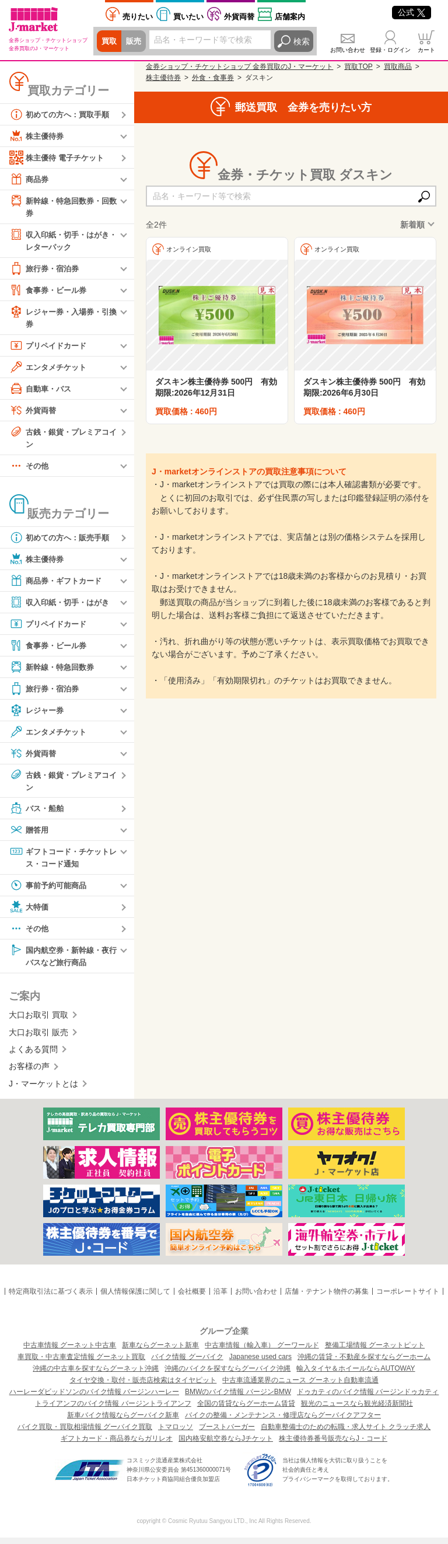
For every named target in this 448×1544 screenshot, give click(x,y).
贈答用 (29, 834)
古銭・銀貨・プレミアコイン (62, 439)
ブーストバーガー (227, 1433)
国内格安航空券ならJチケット (225, 1445)
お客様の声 (29, 1072)
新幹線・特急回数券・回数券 (62, 206)
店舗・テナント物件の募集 (327, 1298)
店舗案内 (290, 16)
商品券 (29, 179)
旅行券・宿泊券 (46, 270)
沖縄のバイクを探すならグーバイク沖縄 (227, 1375)
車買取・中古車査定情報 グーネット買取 (81, 1363)
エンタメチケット (50, 369)
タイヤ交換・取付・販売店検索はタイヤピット (142, 1386)
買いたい (188, 16)
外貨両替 (239, 16)
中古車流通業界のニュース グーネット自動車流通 (300, 1386)
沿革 (221, 1298)
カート (426, 50)
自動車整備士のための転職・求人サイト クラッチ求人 (345, 1433)
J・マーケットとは (43, 1089)
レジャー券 (37, 714)
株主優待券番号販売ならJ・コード (333, 1445)
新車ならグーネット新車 (160, 1351)
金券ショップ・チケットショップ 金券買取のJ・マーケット (239, 66)
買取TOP (358, 66)
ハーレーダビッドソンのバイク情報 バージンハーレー (94, 1398)
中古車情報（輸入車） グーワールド (261, 1351)
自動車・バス (42, 391)
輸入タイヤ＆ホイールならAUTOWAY (355, 1375)
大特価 (29, 912)
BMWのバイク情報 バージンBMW (238, 1398)
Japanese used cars (260, 1363)
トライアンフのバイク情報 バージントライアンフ (113, 1410)
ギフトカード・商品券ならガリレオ (117, 1445)
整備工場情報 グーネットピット (375, 1351)
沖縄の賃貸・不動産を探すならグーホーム (364, 1363)
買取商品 (398, 66)
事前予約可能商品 (50, 890)
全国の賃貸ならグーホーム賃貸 (246, 1410)
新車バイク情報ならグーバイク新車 (123, 1421)
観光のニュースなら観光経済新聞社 (357, 1410)
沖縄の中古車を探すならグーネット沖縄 (96, 1375)
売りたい (138, 16)
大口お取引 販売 (38, 1038)
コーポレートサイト (407, 1298)
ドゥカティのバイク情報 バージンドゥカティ (368, 1398)
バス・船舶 (37, 813)
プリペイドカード (50, 348)
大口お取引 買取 (38, 1021)
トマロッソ (175, 1433)
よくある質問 (33, 1055)
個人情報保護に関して (135, 1298)
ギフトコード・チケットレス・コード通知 (62, 861)
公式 (411, 12)
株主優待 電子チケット (59, 158)
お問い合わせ (347, 50)
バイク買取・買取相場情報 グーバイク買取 (85, 1433)
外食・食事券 (213, 78)
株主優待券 (37, 136)
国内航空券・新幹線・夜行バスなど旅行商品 (62, 960)
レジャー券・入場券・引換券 (62, 318)
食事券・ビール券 (50, 292)
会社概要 (192, 1298)
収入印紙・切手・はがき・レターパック (58, 240)
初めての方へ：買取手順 (62, 114)
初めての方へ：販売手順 (62, 541)
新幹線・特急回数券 (54, 670)
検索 (301, 41)
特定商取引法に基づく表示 (51, 1298)
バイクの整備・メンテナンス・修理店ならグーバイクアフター (283, 1421)
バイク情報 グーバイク (187, 1363)
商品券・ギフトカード (58, 584)
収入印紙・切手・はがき (62, 606)
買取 (110, 41)
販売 (135, 41)
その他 (29, 469)
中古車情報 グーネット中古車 (69, 1351)
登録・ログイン (390, 50)
